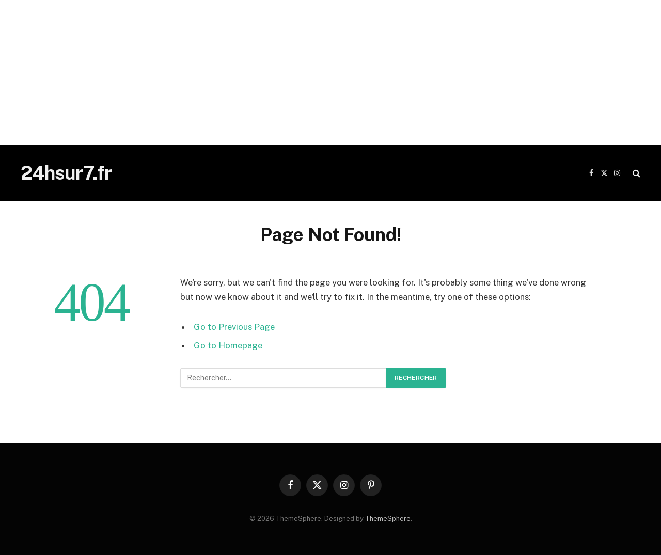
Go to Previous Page (234, 327)
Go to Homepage (228, 345)
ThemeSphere (388, 518)
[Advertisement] (310, 72)
